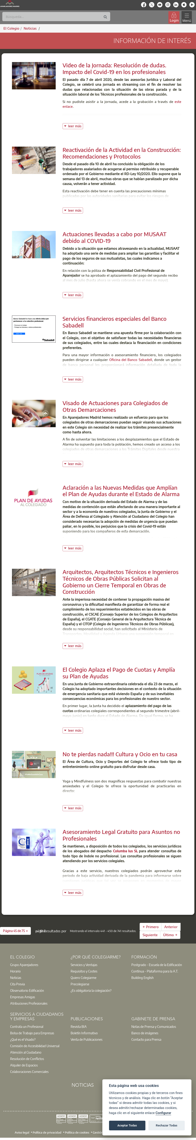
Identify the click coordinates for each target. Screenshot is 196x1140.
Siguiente (150, 935)
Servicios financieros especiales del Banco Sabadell (115, 322)
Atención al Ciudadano (25, 1052)
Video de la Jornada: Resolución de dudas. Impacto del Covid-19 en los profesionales (114, 68)
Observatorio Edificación (27, 990)
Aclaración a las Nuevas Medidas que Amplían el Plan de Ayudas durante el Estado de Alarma (121, 491)
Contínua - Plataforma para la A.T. (154, 971)
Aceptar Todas (127, 1125)
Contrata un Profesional (26, 1026)
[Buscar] (56, 16)
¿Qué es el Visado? (22, 1039)
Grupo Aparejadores (24, 965)
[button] (15, 931)
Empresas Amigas (22, 997)
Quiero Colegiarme (83, 977)
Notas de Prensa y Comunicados (153, 1026)
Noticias (15, 977)
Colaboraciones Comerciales (29, 1071)
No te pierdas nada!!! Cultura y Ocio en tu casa (120, 754)
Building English (142, 977)
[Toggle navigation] (186, 17)
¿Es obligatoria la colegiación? (91, 990)
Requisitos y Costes (84, 971)
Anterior (171, 927)
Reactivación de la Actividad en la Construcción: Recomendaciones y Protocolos (122, 153)
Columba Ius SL (125, 851)
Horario (15, 971)
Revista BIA (79, 1026)
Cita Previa (17, 984)
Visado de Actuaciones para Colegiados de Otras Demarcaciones (115, 406)
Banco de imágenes (144, 1033)
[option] (37, 964)
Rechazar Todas (166, 1125)
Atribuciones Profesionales (28, 1003)
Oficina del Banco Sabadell (130, 360)
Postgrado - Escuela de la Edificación (156, 965)
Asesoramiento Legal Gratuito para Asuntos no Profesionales (121, 835)
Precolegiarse (80, 984)
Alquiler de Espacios (24, 1065)
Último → (170, 935)
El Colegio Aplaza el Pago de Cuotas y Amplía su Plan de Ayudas (119, 672)
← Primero (151, 927)
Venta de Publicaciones (86, 1039)
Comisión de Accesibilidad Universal (34, 1046)
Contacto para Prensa (146, 1039)
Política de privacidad (47, 1132)
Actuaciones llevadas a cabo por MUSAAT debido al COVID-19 (115, 237)
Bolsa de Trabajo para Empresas (32, 1033)
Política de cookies (77, 1132)
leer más (75, 125)
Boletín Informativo (84, 1033)
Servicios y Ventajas (84, 965)
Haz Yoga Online (81, 799)
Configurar (163, 1113)
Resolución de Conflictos (27, 1059)
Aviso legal (22, 1132)
